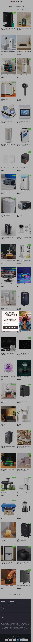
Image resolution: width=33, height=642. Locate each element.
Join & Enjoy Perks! (10, 327)
